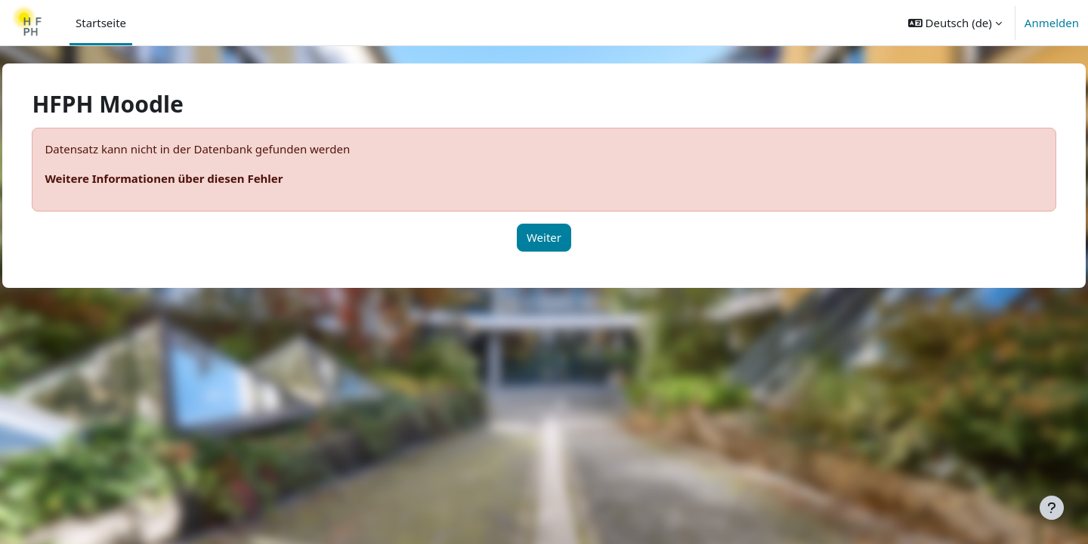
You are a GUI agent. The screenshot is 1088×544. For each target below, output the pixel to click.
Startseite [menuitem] (101, 22)
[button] (955, 22)
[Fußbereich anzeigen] (1052, 508)
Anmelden (1052, 22)
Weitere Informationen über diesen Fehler (198, 178)
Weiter (544, 237)
